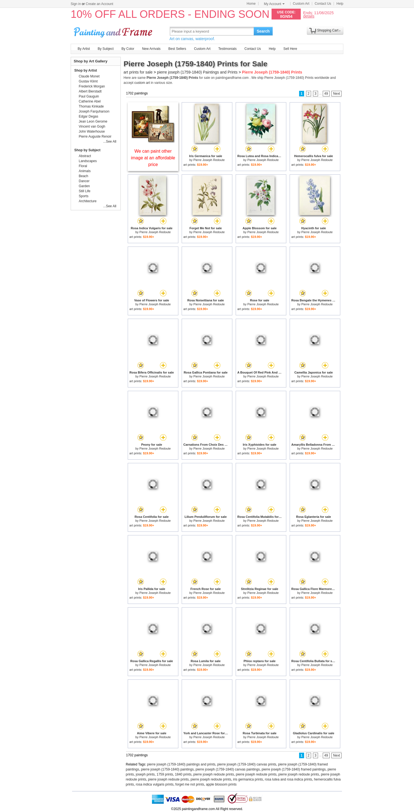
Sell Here (290, 49)
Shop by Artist (85, 70)
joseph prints (145, 774)
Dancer (84, 181)
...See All (109, 141)
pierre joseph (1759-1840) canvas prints (246, 764)
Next (336, 94)
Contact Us (323, 4)
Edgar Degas (88, 116)
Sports (83, 196)
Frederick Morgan (92, 86)
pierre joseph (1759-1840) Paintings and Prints (197, 72)
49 (326, 94)
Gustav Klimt (88, 81)
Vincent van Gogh (92, 126)
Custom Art (301, 4)
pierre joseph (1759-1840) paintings (167, 769)
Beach (83, 176)
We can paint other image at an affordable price (153, 158)
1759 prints (165, 774)
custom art (142, 83)
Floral (83, 166)
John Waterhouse (92, 131)
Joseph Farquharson (94, 111)
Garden (84, 186)
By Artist (84, 49)
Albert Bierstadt (90, 91)
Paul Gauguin (89, 96)
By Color (127, 49)
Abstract (85, 156)
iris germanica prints (248, 779)
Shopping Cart (328, 30)
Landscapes (88, 161)
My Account (274, 4)
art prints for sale (138, 72)
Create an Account (99, 4)
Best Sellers (177, 49)
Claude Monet (89, 76)
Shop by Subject (87, 150)
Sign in (76, 4)
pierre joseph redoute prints (213, 774)
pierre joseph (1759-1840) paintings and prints (181, 764)
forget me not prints (189, 784)
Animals (85, 171)
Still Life (84, 191)
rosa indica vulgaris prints (154, 784)
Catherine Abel (90, 101)
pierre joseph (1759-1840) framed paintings (294, 769)
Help (339, 4)
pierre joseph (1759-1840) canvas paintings (228, 769)
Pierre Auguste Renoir (95, 136)
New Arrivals (151, 49)
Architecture (88, 201)
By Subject (106, 49)
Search (263, 31)
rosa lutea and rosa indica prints (288, 779)
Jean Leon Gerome (93, 121)
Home (251, 4)
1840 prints (183, 774)
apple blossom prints (221, 784)
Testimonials (227, 49)
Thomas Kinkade (91, 106)
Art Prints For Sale (114, 31)
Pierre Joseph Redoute (209, 160)
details (308, 16)
